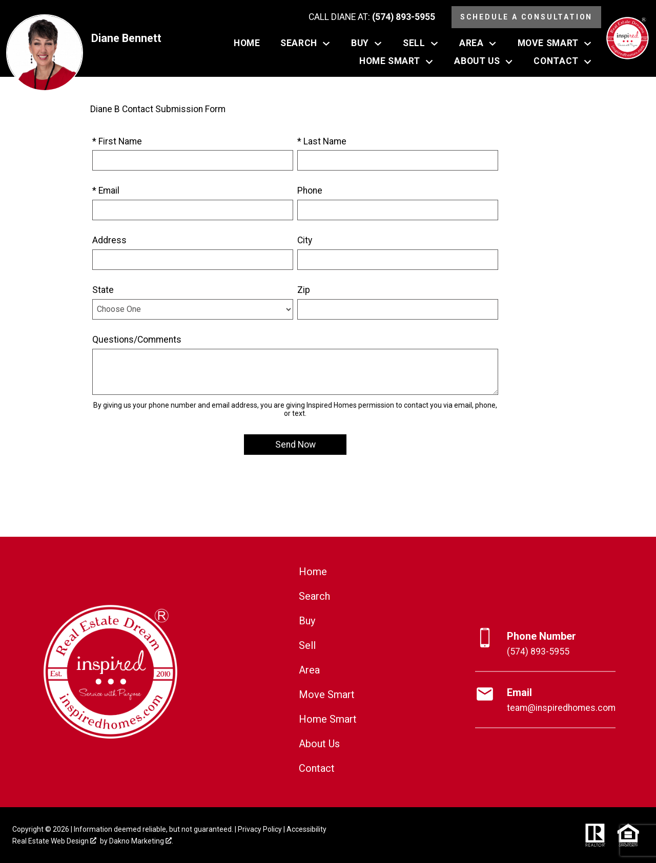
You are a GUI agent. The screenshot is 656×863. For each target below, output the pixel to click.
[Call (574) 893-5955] (372, 17)
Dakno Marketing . (141, 841)
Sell (307, 645)
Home (247, 43)
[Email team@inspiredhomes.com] (545, 700)
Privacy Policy (260, 829)
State (103, 290)
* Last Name (321, 141)
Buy (307, 621)
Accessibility (306, 829)
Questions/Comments (136, 339)
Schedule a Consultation (526, 17)
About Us (319, 744)
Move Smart (327, 694)
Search (314, 596)
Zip (303, 290)
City (304, 240)
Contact (317, 768)
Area (309, 670)
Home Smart (328, 719)
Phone (309, 190)
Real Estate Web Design (54, 841)
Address (109, 240)
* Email (105, 190)
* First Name (117, 141)
